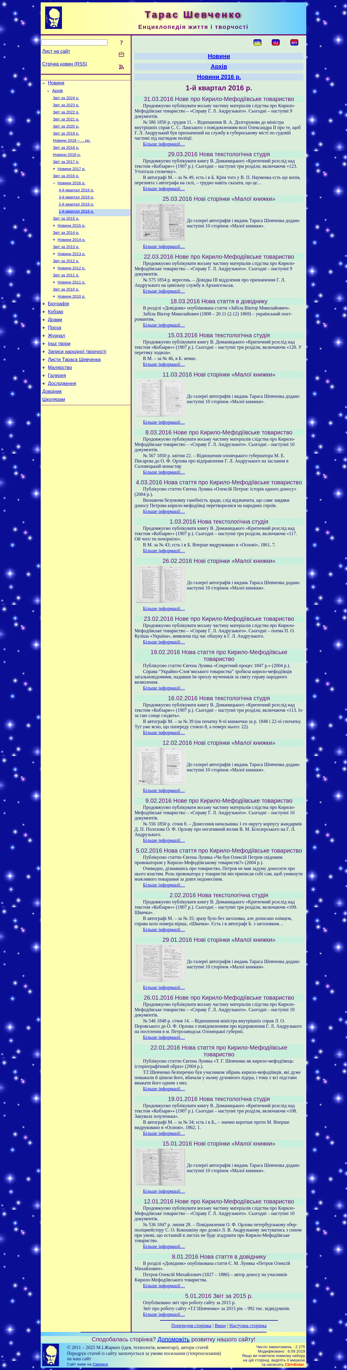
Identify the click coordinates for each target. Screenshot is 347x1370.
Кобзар (55, 332)
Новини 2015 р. (72, 238)
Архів (57, 92)
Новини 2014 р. (72, 254)
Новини (56, 83)
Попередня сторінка (191, 1325)
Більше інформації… (164, 143)
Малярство (60, 394)
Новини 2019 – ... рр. (72, 146)
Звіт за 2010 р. (66, 307)
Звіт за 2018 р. (66, 154)
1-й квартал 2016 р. (76, 223)
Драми (55, 341)
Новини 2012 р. (72, 284)
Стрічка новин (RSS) (64, 63)
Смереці (100, 1364)
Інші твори (59, 367)
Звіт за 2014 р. (66, 246)
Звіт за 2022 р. (66, 115)
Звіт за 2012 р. (66, 277)
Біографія (58, 323)
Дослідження (62, 412)
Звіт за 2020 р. (66, 131)
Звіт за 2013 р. (66, 261)
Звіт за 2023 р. (66, 108)
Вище (220, 1325)
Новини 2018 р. (67, 161)
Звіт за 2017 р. (66, 169)
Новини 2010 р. (72, 315)
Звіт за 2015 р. (66, 231)
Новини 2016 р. (72, 192)
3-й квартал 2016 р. (76, 208)
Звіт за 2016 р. (66, 185)
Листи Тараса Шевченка (74, 385)
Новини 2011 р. (72, 300)
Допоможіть (174, 1339)
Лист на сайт (56, 51)
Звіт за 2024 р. (66, 100)
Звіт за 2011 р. (66, 292)
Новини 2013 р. (72, 269)
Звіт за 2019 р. (66, 138)
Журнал (56, 358)
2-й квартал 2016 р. (76, 215)
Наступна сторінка (247, 1325)
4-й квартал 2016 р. (76, 200)
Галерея (57, 403)
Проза (54, 350)
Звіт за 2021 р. (66, 123)
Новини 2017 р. (72, 177)
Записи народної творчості (77, 376)
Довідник (52, 420)
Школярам (53, 429)
